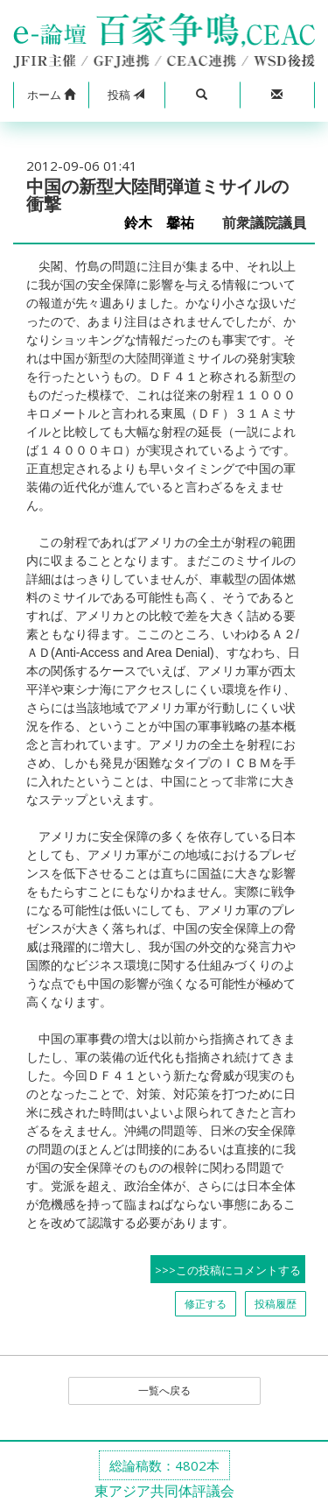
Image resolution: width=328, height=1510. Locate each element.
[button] (50, 95)
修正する (206, 1303)
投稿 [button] (126, 94)
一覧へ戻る (164, 1390)
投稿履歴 (276, 1303)
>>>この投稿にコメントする (228, 1270)
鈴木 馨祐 (166, 222)
